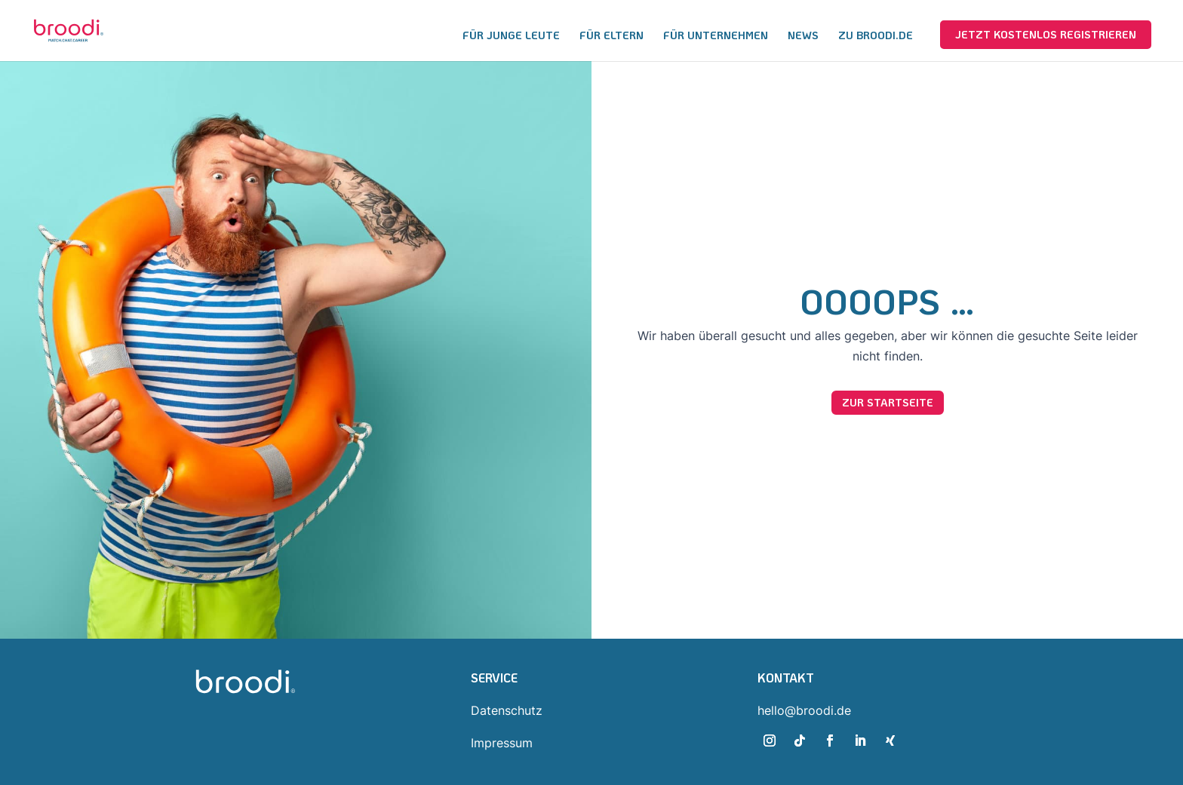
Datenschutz (506, 710)
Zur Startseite (887, 402)
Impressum (502, 742)
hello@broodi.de (804, 710)
